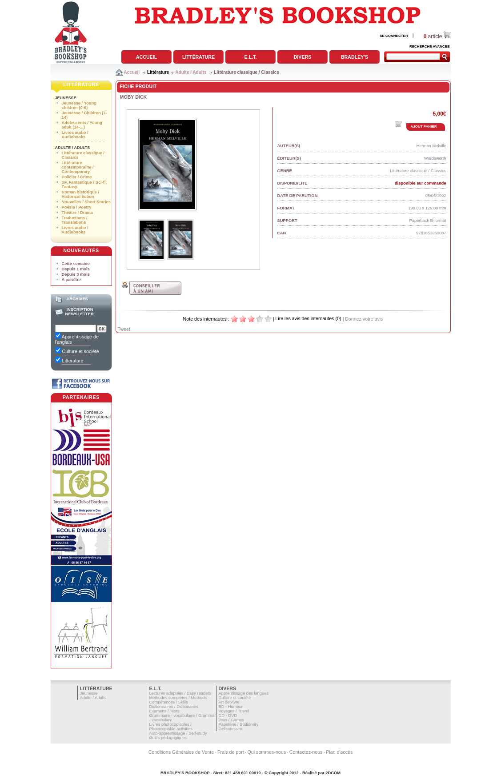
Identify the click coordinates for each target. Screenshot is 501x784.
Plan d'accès (339, 752)
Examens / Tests (164, 711)
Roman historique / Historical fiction (80, 194)
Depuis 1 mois (76, 269)
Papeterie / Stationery (239, 724)
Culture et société (235, 698)
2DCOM (333, 773)
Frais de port (230, 752)
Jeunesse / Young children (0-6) (79, 105)
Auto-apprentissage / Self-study (178, 733)
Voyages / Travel (234, 711)
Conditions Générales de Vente (181, 752)
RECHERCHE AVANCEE (429, 46)
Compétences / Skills (168, 702)
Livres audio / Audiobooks (75, 134)
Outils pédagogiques (168, 738)
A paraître (71, 279)
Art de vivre (229, 702)
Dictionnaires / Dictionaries (173, 706)
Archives (77, 299)
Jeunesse (65, 98)
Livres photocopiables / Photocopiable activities (171, 726)
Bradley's (354, 57)
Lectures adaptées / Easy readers (180, 693)
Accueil (146, 57)
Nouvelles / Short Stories (86, 202)
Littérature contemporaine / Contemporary (78, 167)
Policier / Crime (77, 177)
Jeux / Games (231, 720)
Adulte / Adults (190, 72)
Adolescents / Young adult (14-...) (82, 125)
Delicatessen (230, 729)
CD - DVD (228, 715)
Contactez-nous (306, 752)
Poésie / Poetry (77, 207)
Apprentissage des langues (244, 693)
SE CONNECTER (394, 36)
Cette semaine (76, 263)
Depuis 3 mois (76, 274)
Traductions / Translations (75, 220)
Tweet (124, 329)
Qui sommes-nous (267, 752)
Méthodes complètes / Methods (178, 698)
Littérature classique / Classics (246, 72)
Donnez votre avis (364, 319)
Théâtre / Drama (77, 212)
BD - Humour (231, 706)
